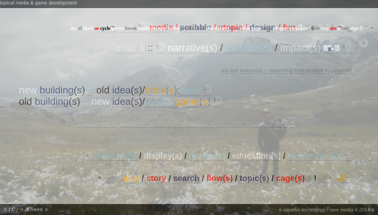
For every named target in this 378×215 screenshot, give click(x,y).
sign (354, 28)
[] (361, 28)
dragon (280, 28)
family (144, 28)
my (74, 28)
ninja (294, 28)
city (325, 28)
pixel (306, 28)
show (88, 28)
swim (245, 28)
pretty (117, 28)
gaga (256, 28)
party (223, 28)
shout (211, 28)
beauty (159, 28)
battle (173, 28)
